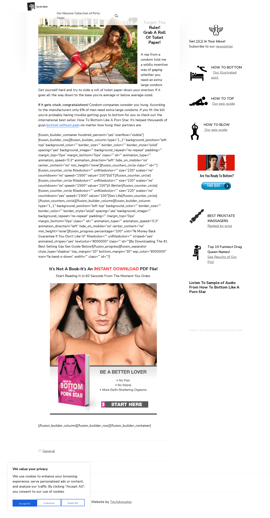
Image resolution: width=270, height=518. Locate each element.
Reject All (48, 502)
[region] (49, 487)
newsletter (224, 52)
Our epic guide (223, 109)
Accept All (73, 502)
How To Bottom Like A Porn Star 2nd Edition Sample (220, 336)
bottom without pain (63, 131)
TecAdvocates (121, 508)
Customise (24, 502)
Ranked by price (220, 232)
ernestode (193, 336)
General (49, 457)
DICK (199, 47)
